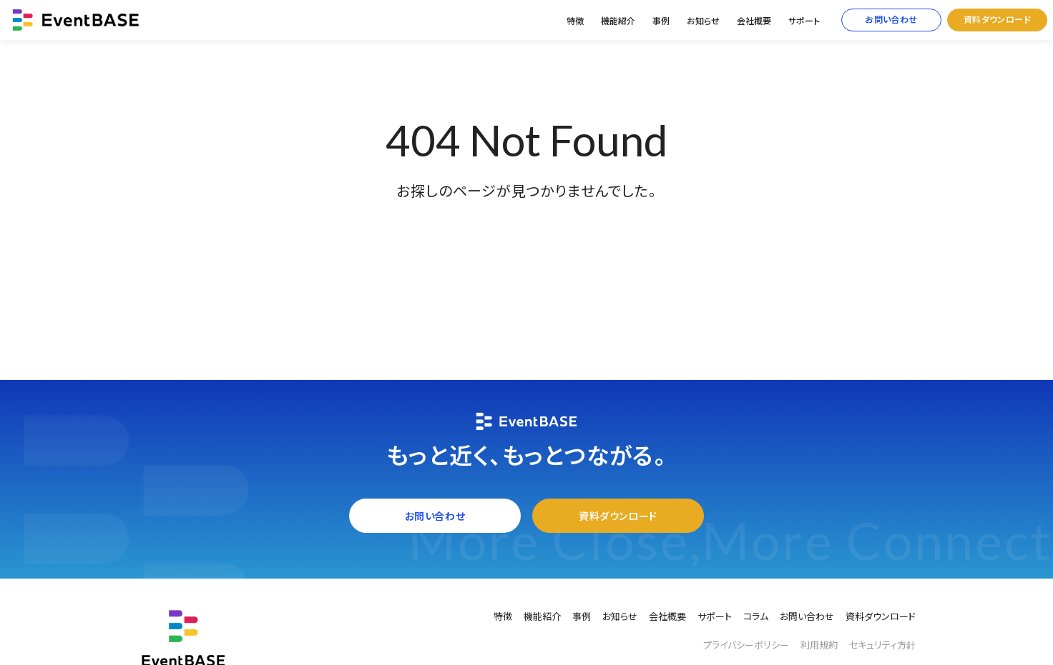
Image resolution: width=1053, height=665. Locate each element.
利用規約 (819, 645)
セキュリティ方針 (882, 645)
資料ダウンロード (998, 19)
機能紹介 (618, 21)
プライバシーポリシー (746, 645)
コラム (755, 616)
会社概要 (754, 21)
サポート (804, 21)
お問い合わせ (891, 19)
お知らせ (703, 21)
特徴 (575, 21)
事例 (661, 21)
